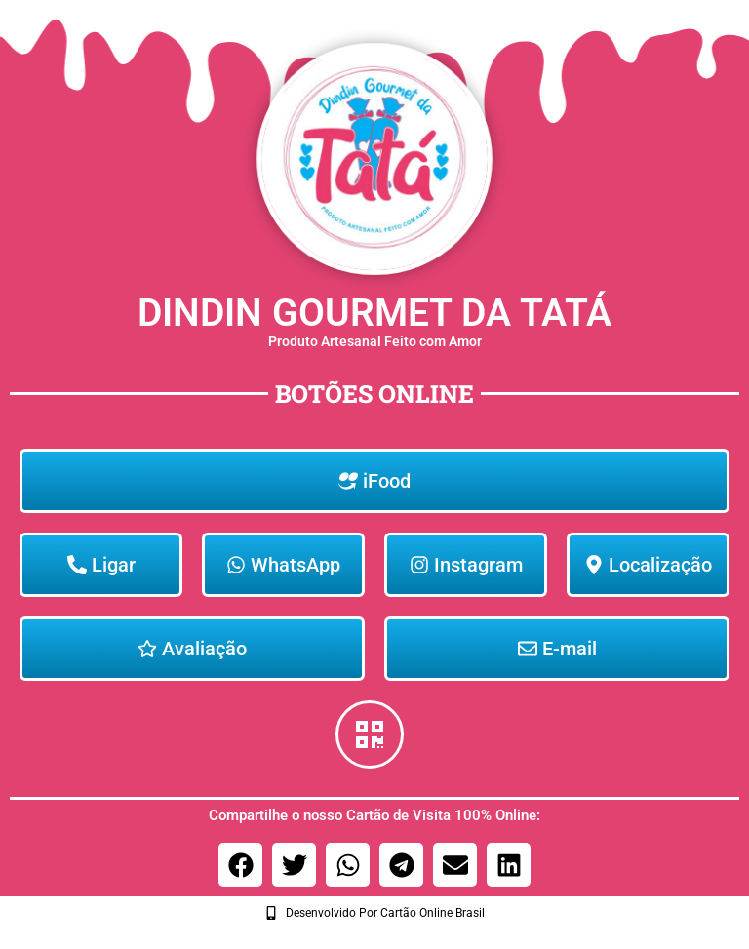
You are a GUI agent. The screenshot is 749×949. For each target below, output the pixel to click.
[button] (240, 865)
